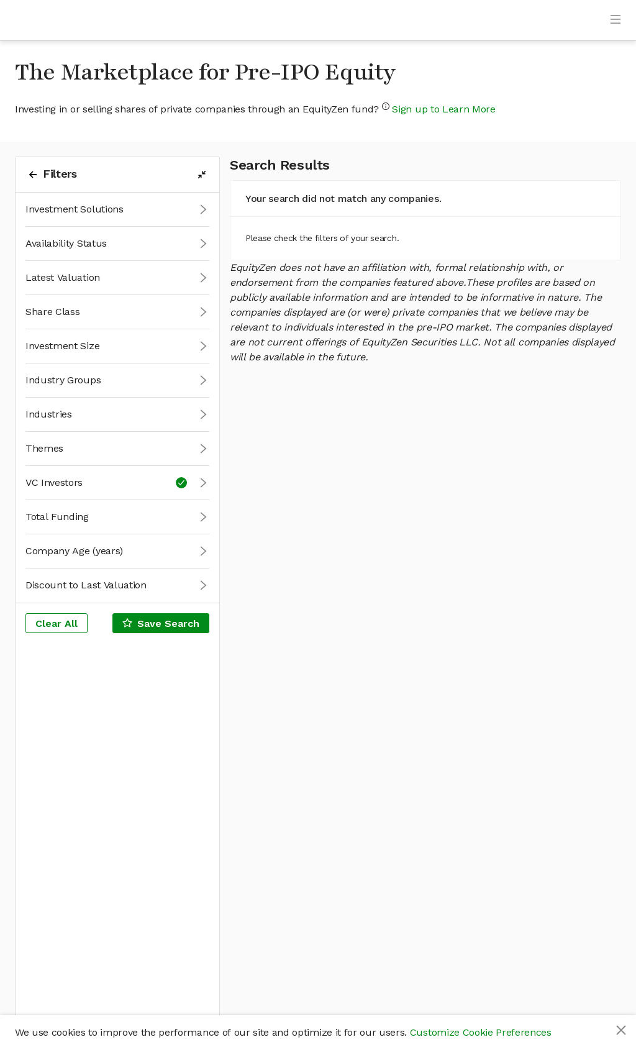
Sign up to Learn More (443, 109)
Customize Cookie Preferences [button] (481, 1032)
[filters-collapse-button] (201, 174)
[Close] (621, 1030)
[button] (117, 210)
